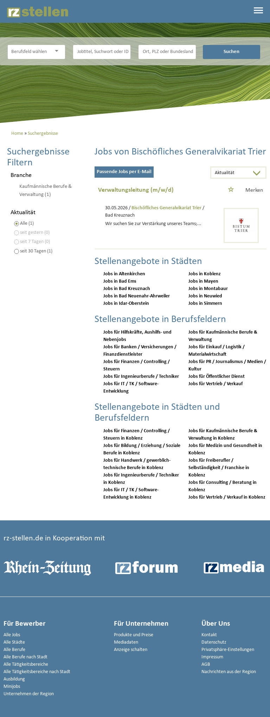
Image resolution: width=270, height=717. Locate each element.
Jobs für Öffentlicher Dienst (216, 376)
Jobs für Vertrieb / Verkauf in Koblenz (226, 497)
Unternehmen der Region (29, 694)
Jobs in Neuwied (205, 296)
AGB (205, 664)
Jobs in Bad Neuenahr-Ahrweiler (136, 296)
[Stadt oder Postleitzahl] (167, 52)
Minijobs (12, 686)
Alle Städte (14, 642)
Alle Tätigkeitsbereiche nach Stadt (37, 672)
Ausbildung (14, 679)
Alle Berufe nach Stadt (25, 657)
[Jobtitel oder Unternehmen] (102, 52)
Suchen (231, 51)
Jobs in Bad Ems (119, 281)
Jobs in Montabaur (208, 288)
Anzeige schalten (130, 649)
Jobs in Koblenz (204, 274)
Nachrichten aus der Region (228, 672)
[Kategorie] (29, 52)
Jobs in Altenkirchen (124, 274)
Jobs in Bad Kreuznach (126, 288)
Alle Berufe (14, 649)
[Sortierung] (231, 173)
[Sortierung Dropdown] (258, 173)
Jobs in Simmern (205, 303)
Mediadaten (126, 642)
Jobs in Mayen (203, 281)
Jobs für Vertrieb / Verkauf (215, 384)
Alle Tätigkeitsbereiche (26, 664)
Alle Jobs (12, 635)
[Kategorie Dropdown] (58, 51)
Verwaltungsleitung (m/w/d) (136, 190)
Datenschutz (213, 642)
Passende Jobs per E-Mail (124, 172)
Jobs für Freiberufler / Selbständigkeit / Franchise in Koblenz (218, 468)
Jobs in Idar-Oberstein (126, 303)
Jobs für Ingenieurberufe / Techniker (141, 376)
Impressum (212, 657)
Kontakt (209, 635)
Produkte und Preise (133, 635)
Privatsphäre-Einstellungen (227, 649)
